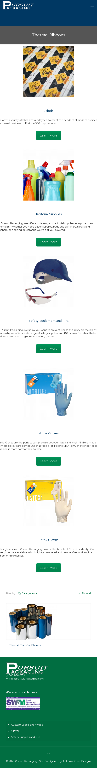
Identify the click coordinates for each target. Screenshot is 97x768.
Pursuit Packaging (26, 761)
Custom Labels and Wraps (27, 724)
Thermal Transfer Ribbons (25, 645)
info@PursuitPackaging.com (26, 678)
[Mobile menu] (92, 5)
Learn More (48, 135)
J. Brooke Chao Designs (76, 761)
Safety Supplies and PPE (26, 737)
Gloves (15, 730)
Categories (28, 593)
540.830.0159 (17, 675)
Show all (84, 593)
